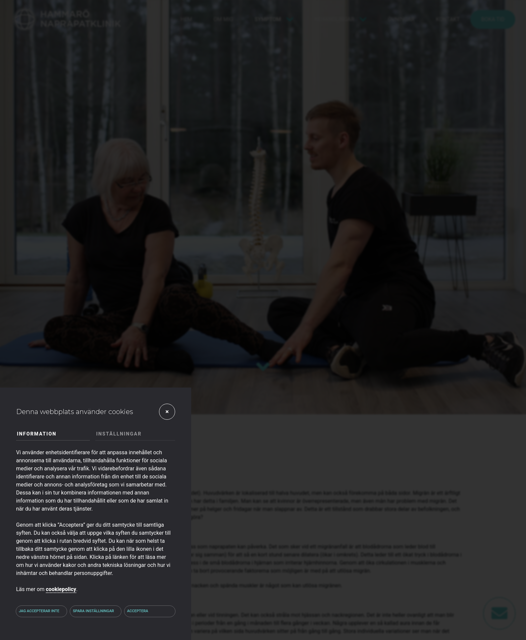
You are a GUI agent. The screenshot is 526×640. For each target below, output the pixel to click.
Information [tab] (37, 434)
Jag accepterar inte (39, 611)
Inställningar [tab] (119, 434)
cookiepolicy (61, 589)
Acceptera (137, 611)
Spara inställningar (93, 611)
